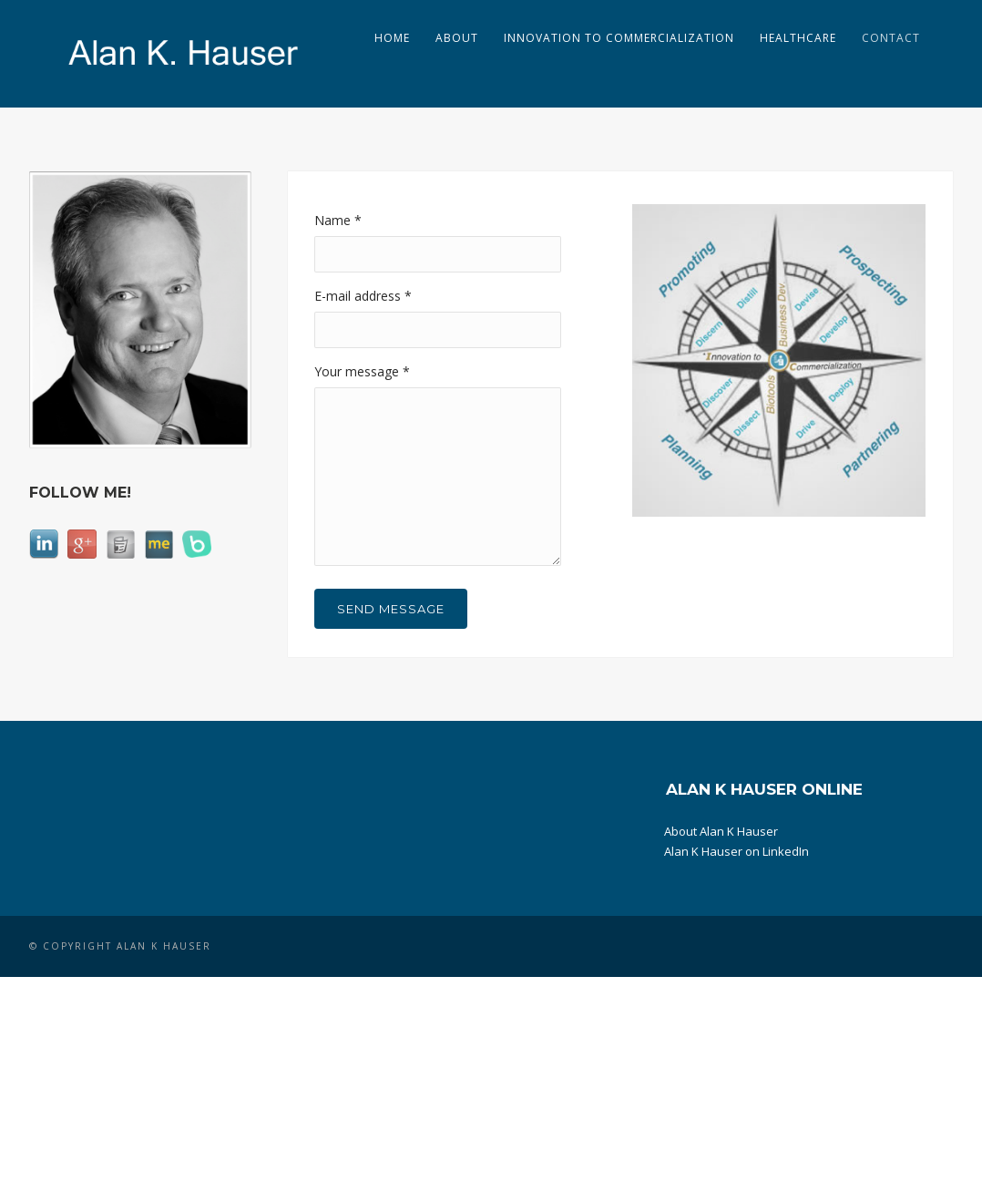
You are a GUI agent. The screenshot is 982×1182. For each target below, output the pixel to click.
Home (392, 38)
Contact (891, 38)
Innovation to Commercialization (619, 38)
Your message (362, 371)
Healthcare (798, 38)
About (456, 38)
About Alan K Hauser (721, 831)
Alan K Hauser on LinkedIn (736, 851)
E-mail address (363, 295)
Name (338, 220)
